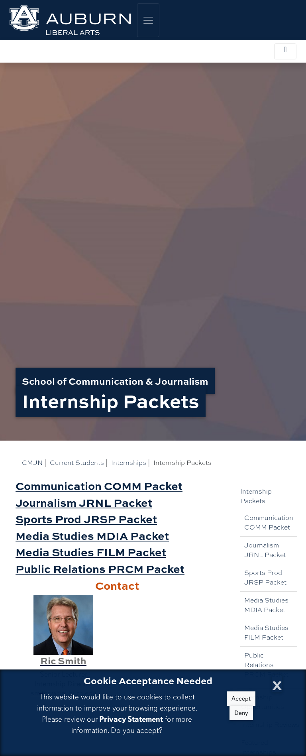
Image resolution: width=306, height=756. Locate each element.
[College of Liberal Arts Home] (70, 20)
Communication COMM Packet (268, 523)
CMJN (32, 463)
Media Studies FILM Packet (266, 633)
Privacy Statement (131, 719)
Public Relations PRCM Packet (266, 665)
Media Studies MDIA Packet (266, 605)
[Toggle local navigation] (285, 51)
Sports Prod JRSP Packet (265, 578)
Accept (241, 699)
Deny (241, 713)
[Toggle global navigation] (148, 20)
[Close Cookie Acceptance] (277, 683)
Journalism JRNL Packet (265, 550)
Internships (128, 463)
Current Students (77, 463)
